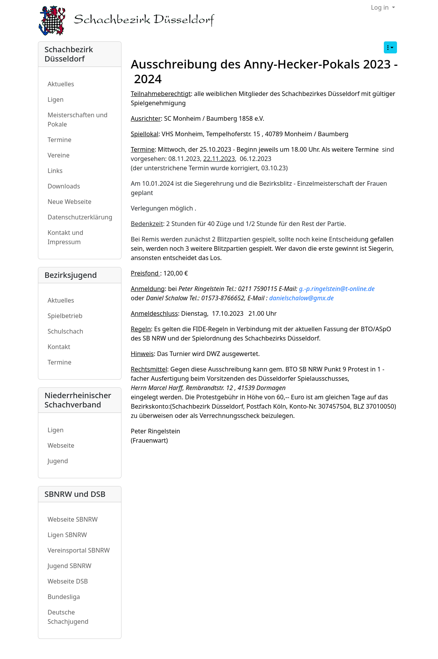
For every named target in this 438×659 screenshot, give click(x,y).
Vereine (59, 155)
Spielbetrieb (65, 316)
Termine (59, 139)
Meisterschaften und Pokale (78, 119)
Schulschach (65, 331)
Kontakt (59, 346)
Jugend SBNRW (69, 565)
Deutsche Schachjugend (68, 617)
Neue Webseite (69, 201)
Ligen (55, 99)
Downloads (64, 186)
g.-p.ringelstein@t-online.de (337, 288)
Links (55, 170)
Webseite (61, 445)
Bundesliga (64, 596)
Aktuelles (61, 84)
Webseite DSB (68, 581)
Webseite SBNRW (73, 519)
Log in (380, 7)
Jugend (58, 461)
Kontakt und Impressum (65, 237)
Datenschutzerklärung (80, 217)
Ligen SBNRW (67, 535)
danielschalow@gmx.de (301, 298)
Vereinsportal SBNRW (79, 550)
